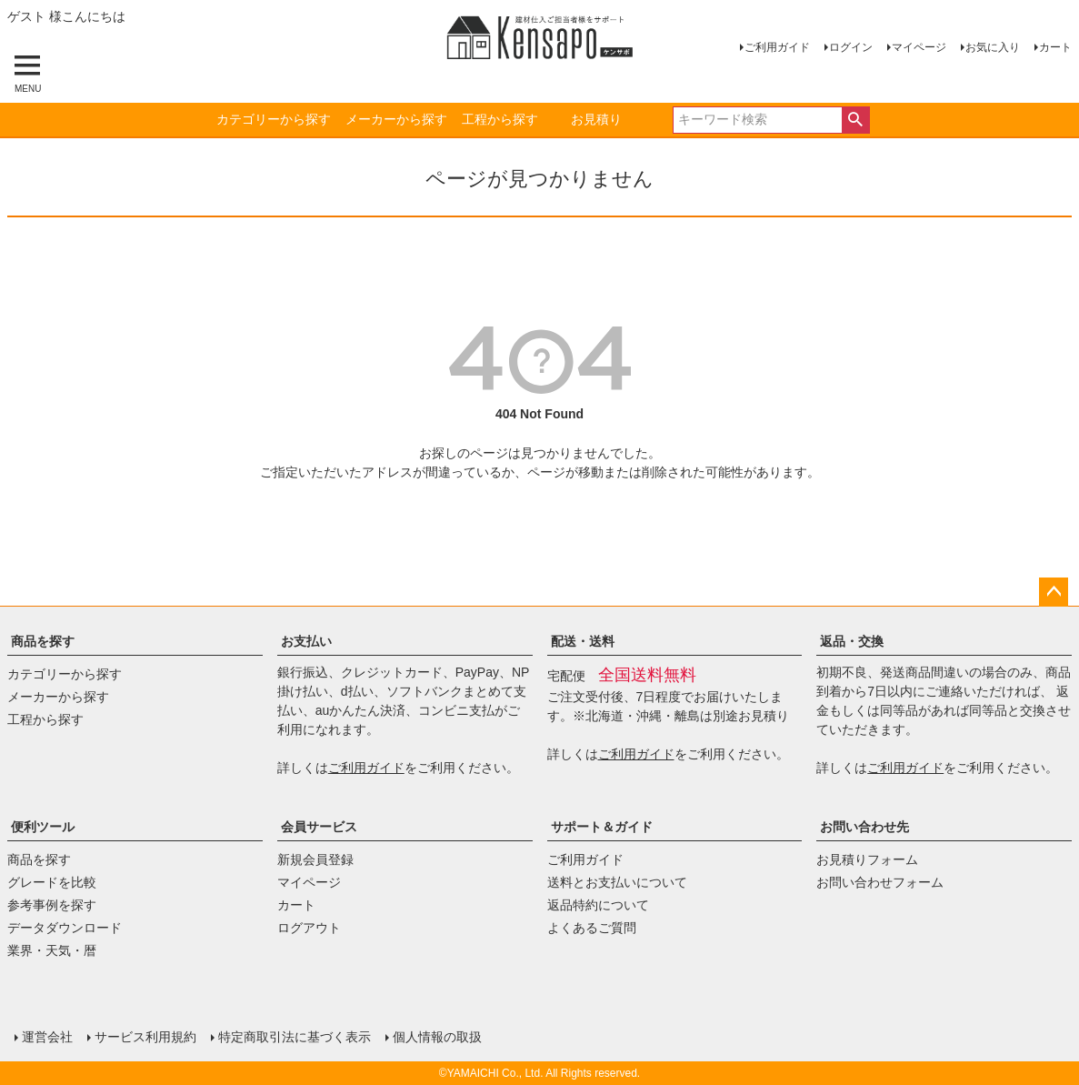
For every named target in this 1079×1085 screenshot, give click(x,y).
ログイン (851, 47)
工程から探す (500, 119)
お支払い (306, 641)
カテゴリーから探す (273, 119)
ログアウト (309, 927)
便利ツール (43, 826)
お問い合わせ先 (864, 826)
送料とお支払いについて (617, 882)
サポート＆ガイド (602, 826)
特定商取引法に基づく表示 (294, 1037)
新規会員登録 (315, 859)
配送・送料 (582, 641)
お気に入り (992, 47)
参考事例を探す (51, 905)
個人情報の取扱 (437, 1037)
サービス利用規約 (145, 1037)
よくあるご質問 (591, 927)
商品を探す (43, 641)
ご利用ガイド (777, 47)
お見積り (596, 119)
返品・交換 (852, 641)
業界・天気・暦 (51, 950)
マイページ (919, 47)
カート (1055, 47)
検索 (856, 120)
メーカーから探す (396, 119)
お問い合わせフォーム (880, 882)
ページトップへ (1053, 592)
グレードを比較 (51, 882)
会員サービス (319, 826)
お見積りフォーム (867, 859)
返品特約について (598, 905)
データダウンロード (64, 927)
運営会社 (47, 1037)
